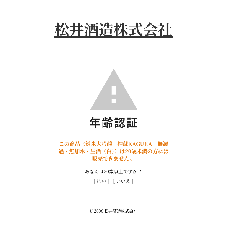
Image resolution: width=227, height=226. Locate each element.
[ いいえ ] (123, 180)
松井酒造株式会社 (113, 28)
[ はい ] (101, 180)
